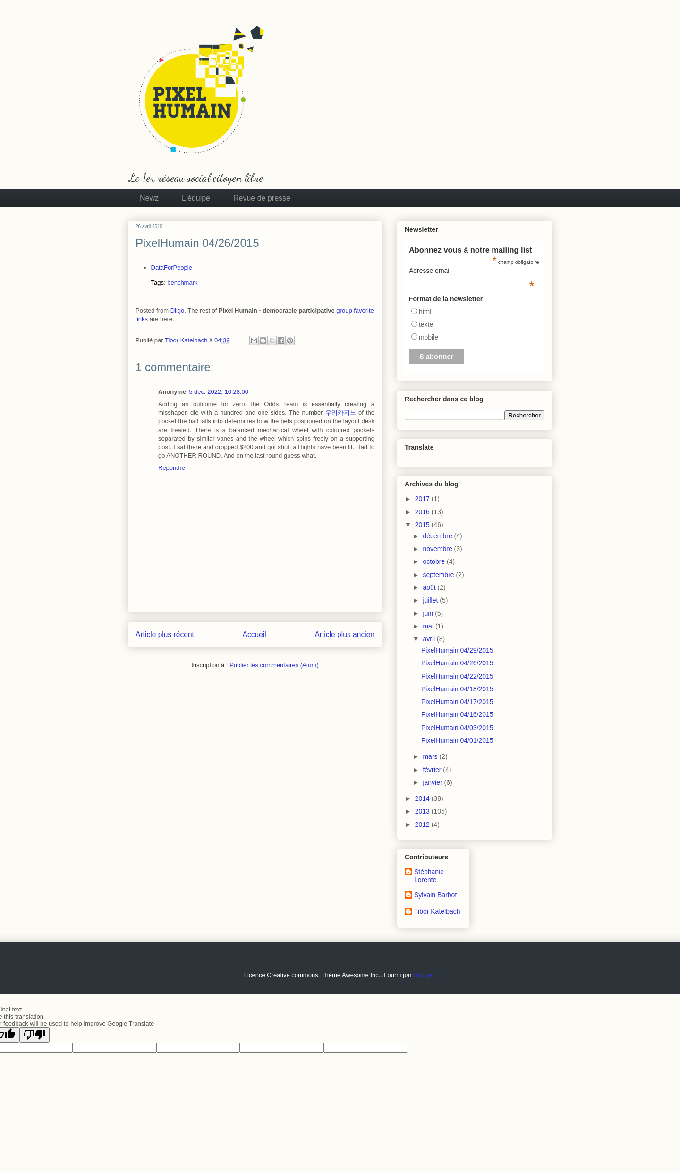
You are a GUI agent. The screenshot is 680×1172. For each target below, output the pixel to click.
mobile (428, 337)
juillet (431, 600)
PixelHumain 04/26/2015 (457, 663)
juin (429, 613)
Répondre (171, 467)
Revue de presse (261, 198)
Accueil (254, 634)
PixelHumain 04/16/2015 (457, 714)
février (433, 769)
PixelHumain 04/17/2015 (457, 701)
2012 (423, 824)
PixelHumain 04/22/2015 (457, 676)
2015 (423, 524)
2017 (423, 498)
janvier (433, 782)
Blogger (423, 974)
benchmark (182, 282)
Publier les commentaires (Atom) (274, 665)
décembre (438, 536)
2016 (423, 512)
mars (431, 756)
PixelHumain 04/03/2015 (457, 727)
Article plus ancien (344, 634)
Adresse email (472, 270)
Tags (157, 282)
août (430, 587)
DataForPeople (171, 267)
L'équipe (196, 198)
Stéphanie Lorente (429, 875)
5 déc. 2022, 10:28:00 (218, 391)
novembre (438, 548)
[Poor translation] (34, 1035)
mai (429, 626)
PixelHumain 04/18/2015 (457, 689)
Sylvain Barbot (435, 895)
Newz (149, 198)
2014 (423, 798)
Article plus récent (165, 634)
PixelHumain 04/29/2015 (457, 650)
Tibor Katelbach (437, 911)
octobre (435, 561)
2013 (423, 811)
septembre (439, 574)
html (425, 311)
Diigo (177, 310)
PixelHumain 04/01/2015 (457, 740)
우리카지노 (340, 412)
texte (426, 324)
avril (430, 639)
